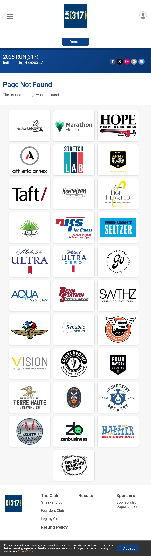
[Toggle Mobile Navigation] (10, 16)
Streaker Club (52, 502)
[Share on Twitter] (120, 61)
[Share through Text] (141, 61)
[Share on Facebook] (113, 61)
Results (86, 495)
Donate (75, 41)
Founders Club (52, 511)
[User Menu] (143, 15)
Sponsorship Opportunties (126, 504)
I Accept (128, 548)
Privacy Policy (25, 551)
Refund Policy (54, 527)
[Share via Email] (134, 61)
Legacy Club (50, 519)
